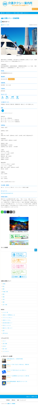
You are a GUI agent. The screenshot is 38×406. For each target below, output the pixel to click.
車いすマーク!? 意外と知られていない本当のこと (16, 370)
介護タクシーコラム (7, 320)
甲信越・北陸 (5, 291)
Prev (3, 41)
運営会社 (13, 400)
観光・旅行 (5, 348)
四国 (3, 302)
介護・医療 (5, 343)
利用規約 (8, 400)
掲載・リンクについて (21, 400)
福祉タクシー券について (7, 328)
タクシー (4, 340)
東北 (3, 286)
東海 (3, 294)
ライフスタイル (6, 351)
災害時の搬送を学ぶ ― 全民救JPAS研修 (15, 358)
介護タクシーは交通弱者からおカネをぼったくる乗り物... (18, 375)
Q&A (3, 330)
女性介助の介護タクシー (7, 322)
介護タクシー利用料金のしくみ (9, 314)
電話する (11, 79)
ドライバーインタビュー (7, 317)
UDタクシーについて (7, 325)
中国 (3, 299)
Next (35, 41)
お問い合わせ (5, 333)
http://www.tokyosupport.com (7, 193)
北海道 (4, 283)
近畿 (3, 296)
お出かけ (4, 346)
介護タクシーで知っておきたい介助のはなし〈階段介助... (18, 364)
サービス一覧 (5, 312)
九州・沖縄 (5, 304)
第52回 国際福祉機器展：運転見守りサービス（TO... (17, 381)
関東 (3, 289)
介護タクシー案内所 (11, 403)
